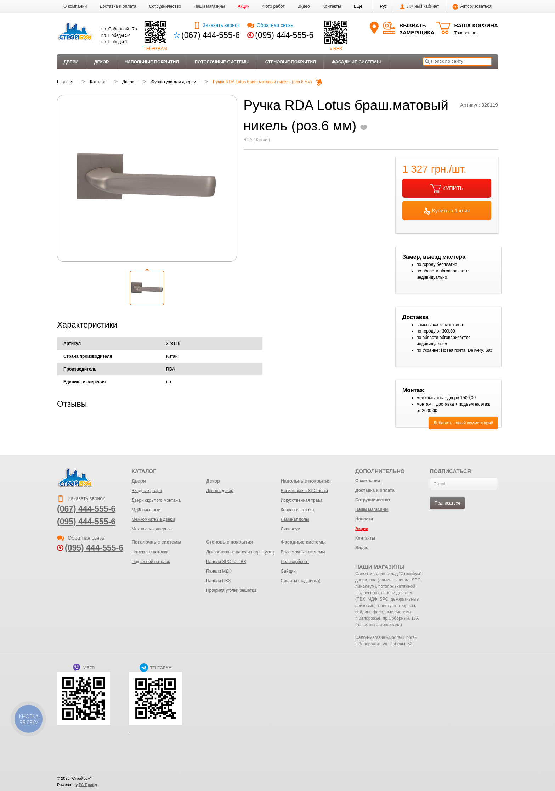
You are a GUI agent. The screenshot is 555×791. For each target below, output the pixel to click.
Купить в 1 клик (447, 211)
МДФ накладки (146, 509)
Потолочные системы (222, 62)
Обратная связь (270, 25)
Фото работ (273, 6)
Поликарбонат (295, 561)
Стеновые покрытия (290, 62)
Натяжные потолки (150, 552)
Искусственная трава (301, 500)
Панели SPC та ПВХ (226, 561)
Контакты (332, 6)
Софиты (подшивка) (300, 580)
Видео (304, 6)
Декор (101, 62)
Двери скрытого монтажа (156, 500)
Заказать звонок (216, 25)
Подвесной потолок (151, 561)
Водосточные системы (303, 552)
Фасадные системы (356, 62)
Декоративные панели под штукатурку (244, 552)
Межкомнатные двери (153, 519)
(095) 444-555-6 (284, 35)
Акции (244, 6)
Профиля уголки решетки (231, 590)
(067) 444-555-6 (210, 35)
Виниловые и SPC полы (304, 490)
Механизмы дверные (152, 529)
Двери (71, 62)
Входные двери (147, 490)
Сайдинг (289, 571)
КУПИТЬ (446, 188)
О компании (75, 6)
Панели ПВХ (218, 580)
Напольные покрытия (152, 62)
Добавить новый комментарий (463, 422)
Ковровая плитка (297, 509)
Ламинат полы (295, 519)
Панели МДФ (219, 571)
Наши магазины (209, 6)
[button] (358, 6)
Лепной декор (219, 490)
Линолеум (290, 529)
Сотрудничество (165, 6)
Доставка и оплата (118, 6)
